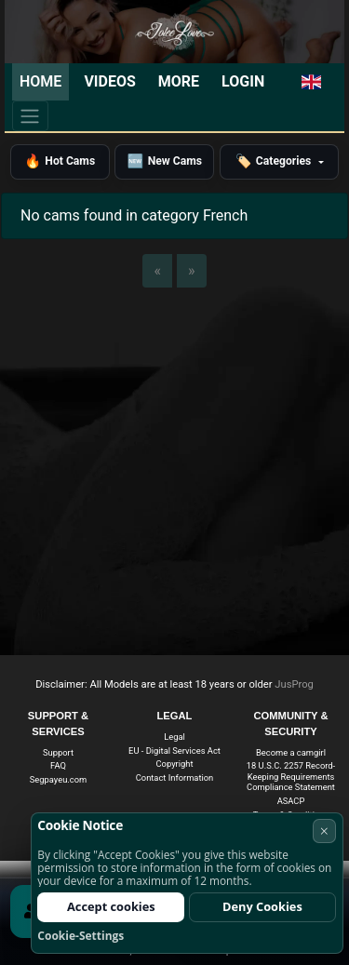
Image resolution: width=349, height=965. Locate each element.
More (178, 81)
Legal (174, 736)
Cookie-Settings (80, 936)
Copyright (175, 763)
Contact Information (175, 777)
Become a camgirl (291, 752)
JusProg (294, 684)
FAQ (58, 765)
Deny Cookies (262, 906)
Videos (109, 81)
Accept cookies (111, 906)
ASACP (291, 801)
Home (40, 81)
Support (58, 752)
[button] (311, 82)
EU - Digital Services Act (174, 750)
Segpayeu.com (58, 779)
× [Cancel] (324, 831)
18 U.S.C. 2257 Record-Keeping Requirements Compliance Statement (291, 776)
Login (242, 81)
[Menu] (30, 115)
